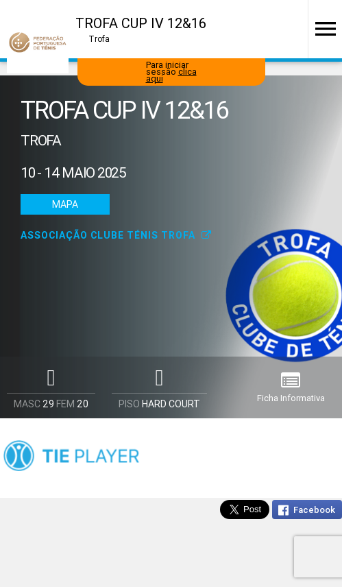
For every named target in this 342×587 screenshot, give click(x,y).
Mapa (65, 204)
